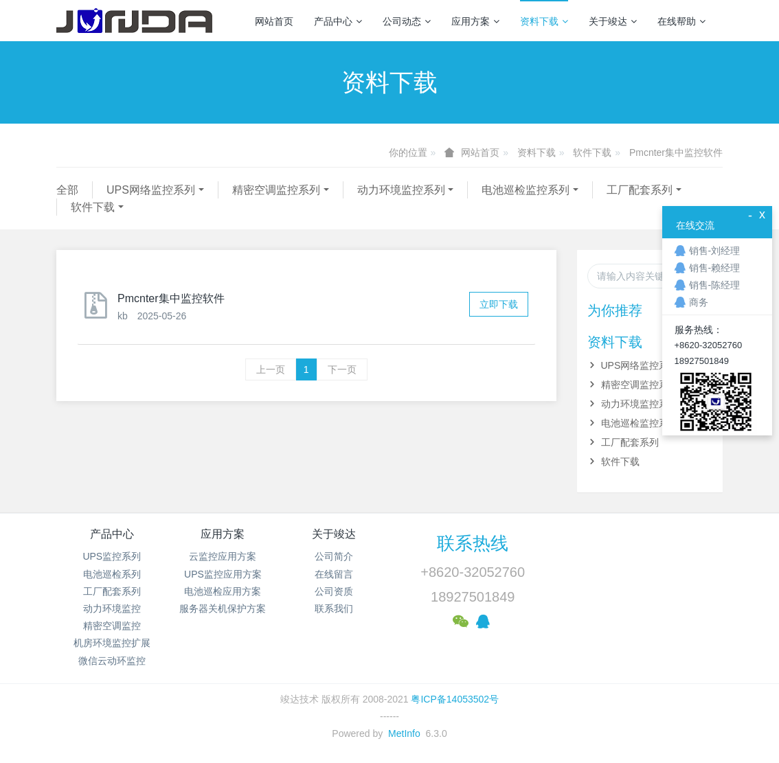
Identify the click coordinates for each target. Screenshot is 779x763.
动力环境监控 (112, 608)
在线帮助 (681, 21)
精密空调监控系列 (276, 190)
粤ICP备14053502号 (455, 699)
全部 (67, 190)
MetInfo (404, 733)
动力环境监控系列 (401, 190)
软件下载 (592, 152)
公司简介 (334, 556)
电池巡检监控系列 (525, 190)
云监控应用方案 (222, 556)
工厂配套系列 (640, 190)
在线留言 (334, 574)
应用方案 (475, 21)
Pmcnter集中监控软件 (676, 152)
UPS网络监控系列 (150, 190)
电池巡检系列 (112, 574)
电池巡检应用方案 (222, 591)
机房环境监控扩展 (112, 642)
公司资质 (334, 591)
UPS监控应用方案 (223, 574)
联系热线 (472, 543)
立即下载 (498, 304)
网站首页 (274, 21)
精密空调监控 (112, 625)
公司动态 (407, 21)
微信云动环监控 (112, 660)
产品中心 (338, 21)
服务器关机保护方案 (222, 608)
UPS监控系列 (111, 556)
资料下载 (544, 21)
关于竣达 (613, 21)
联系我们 (334, 608)
